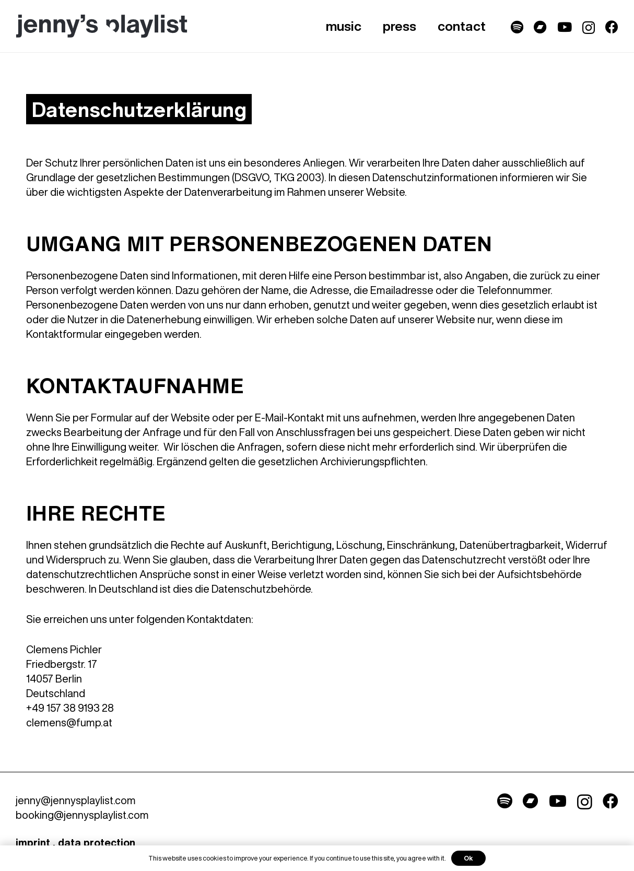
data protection (96, 842)
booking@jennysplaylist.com (82, 814)
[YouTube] (564, 26)
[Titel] (517, 26)
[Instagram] (588, 27)
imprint (33, 842)
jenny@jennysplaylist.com (76, 800)
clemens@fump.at (69, 722)
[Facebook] (611, 26)
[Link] (101, 26)
